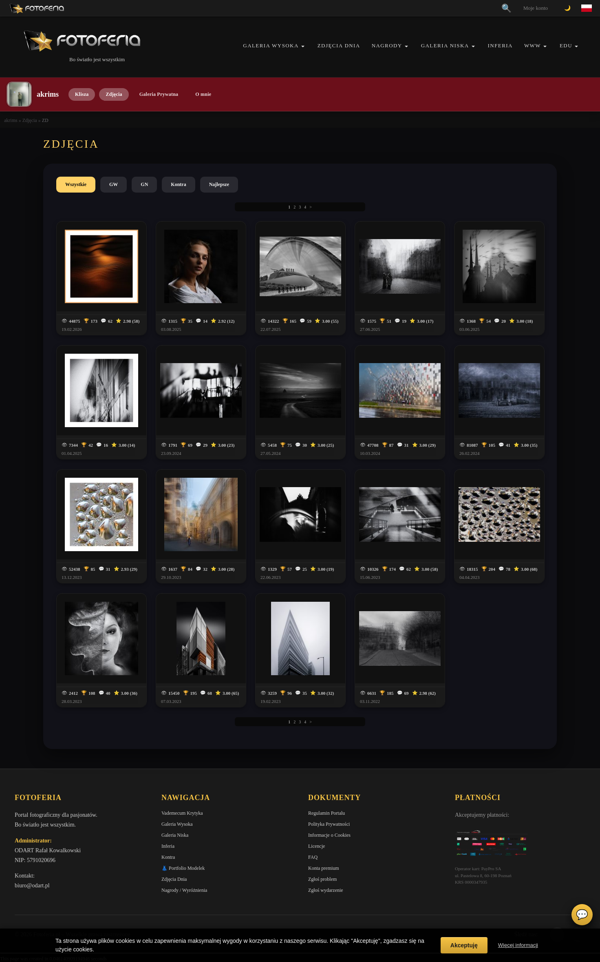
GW (113, 184)
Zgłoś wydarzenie (325, 890)
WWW (532, 45)
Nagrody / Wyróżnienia (184, 890)
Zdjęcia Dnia (339, 45)
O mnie (203, 94)
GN (144, 184)
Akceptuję (464, 945)
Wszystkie (75, 184)
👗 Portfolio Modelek (183, 868)
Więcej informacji (518, 945)
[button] (303, 46)
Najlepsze (219, 184)
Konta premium (323, 868)
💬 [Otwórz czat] (582, 914)
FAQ (313, 857)
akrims (11, 120)
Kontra (178, 184)
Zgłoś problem (322, 879)
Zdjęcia (114, 94)
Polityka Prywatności (329, 824)
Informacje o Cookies (329, 835)
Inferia (500, 45)
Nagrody (387, 45)
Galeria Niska (445, 45)
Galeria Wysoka (270, 45)
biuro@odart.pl (32, 885)
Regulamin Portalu (326, 813)
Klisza (81, 94)
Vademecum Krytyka (182, 813)
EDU (566, 45)
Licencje (316, 846)
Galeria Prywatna (159, 94)
